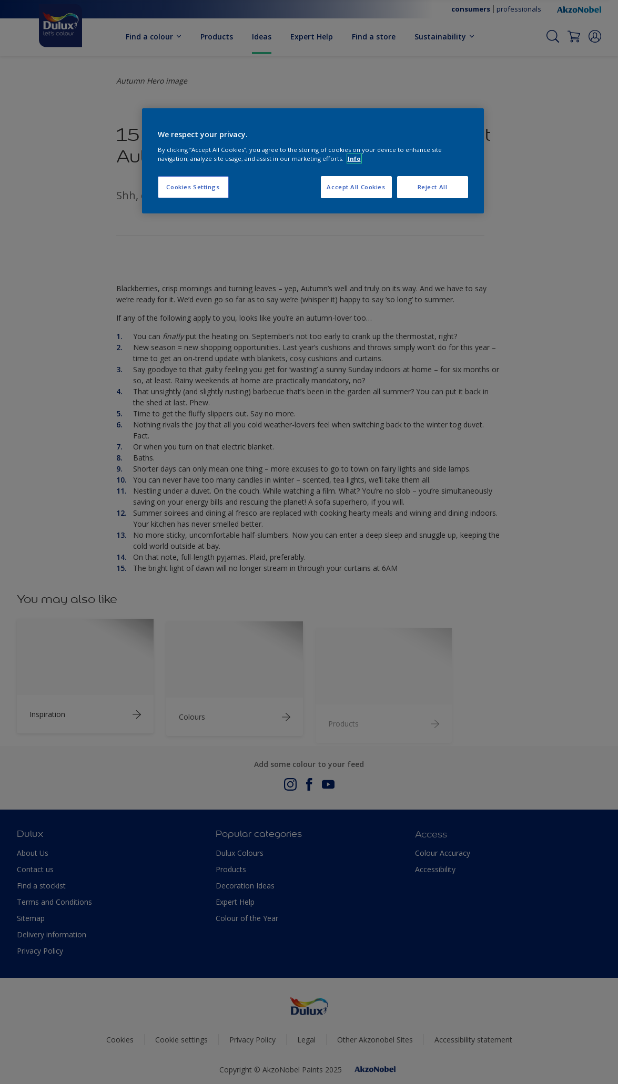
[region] (313, 160)
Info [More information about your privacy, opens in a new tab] (354, 158)
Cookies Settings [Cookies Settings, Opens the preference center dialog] (192, 187)
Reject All (433, 187)
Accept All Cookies (356, 187)
